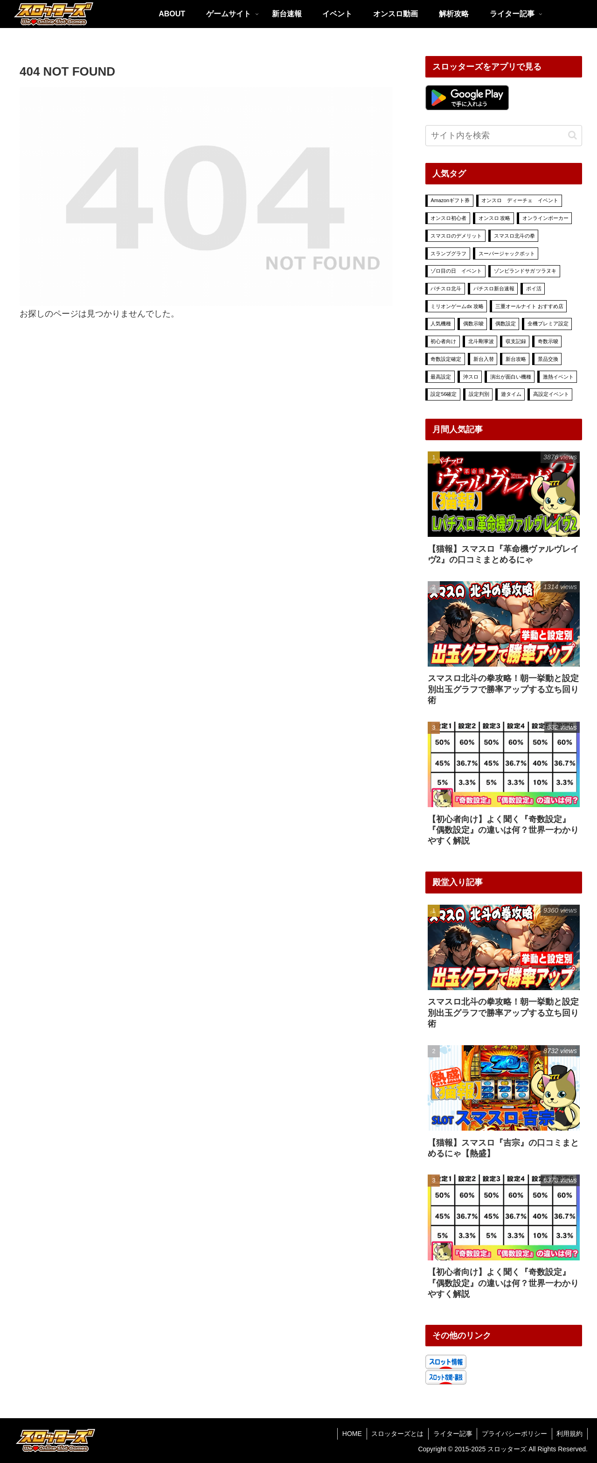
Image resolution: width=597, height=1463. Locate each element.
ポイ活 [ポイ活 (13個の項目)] (533, 288)
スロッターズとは (396, 1433)
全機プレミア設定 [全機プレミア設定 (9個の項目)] (548, 323)
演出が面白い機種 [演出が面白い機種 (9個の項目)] (510, 377)
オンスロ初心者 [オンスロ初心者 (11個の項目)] (448, 218)
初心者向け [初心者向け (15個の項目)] (443, 341)
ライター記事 (452, 1433)
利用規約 (569, 1433)
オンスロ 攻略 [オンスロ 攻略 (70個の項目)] (495, 218)
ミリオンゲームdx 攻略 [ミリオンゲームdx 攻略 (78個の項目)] (456, 306)
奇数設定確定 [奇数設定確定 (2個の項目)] (445, 359)
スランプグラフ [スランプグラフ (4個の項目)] (448, 253)
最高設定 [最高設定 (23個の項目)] (440, 377)
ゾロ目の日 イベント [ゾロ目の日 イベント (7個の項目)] (456, 271)
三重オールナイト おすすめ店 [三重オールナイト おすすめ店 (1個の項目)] (529, 306)
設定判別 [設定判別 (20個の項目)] (479, 394)
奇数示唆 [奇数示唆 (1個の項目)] (548, 341)
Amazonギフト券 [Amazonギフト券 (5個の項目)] (450, 200)
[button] (572, 135)
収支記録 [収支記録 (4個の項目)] (516, 341)
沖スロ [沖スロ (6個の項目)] (471, 377)
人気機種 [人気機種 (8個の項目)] (440, 323)
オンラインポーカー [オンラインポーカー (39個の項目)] (545, 218)
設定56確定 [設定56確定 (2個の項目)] (443, 394)
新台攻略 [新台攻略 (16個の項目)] (516, 359)
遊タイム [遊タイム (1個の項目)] (511, 394)
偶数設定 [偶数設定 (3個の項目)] (505, 323)
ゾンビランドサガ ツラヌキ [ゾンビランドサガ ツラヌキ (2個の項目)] (525, 271)
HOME (351, 1433)
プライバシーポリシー (514, 1433)
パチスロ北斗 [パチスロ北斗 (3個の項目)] (445, 288)
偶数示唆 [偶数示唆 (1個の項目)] (473, 323)
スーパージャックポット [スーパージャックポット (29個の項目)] (507, 253)
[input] (503, 135)
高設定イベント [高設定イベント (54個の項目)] (551, 394)
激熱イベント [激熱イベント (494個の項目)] (558, 377)
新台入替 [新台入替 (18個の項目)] (483, 359)
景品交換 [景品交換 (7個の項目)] (548, 359)
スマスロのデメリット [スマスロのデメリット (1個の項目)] (456, 236)
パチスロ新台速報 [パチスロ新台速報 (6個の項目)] (493, 288)
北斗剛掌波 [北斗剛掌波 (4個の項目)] (481, 341)
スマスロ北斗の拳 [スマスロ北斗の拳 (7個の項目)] (514, 236)
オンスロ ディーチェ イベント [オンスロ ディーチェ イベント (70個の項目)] (519, 200)
